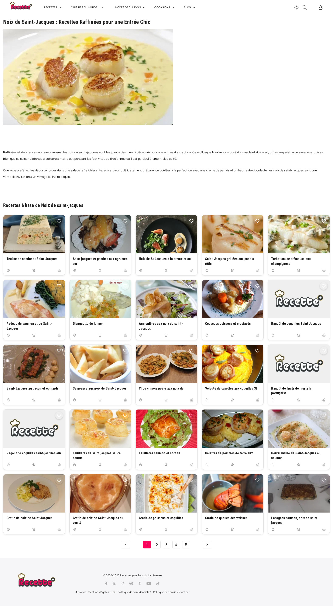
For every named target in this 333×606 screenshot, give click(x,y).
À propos (81, 592)
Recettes (53, 7)
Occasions (164, 7)
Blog (190, 7)
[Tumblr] (140, 583)
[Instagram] (122, 583)
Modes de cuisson (130, 7)
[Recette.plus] (24, 7)
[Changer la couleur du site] (296, 7)
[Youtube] (148, 583)
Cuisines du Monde (89, 7)
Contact (184, 592)
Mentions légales (98, 592)
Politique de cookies (165, 592)
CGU (113, 592)
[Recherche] (305, 7)
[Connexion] (320, 7)
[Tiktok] (157, 583)
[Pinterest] (131, 583)
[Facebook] (106, 583)
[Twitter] (114, 583)
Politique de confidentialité (134, 592)
